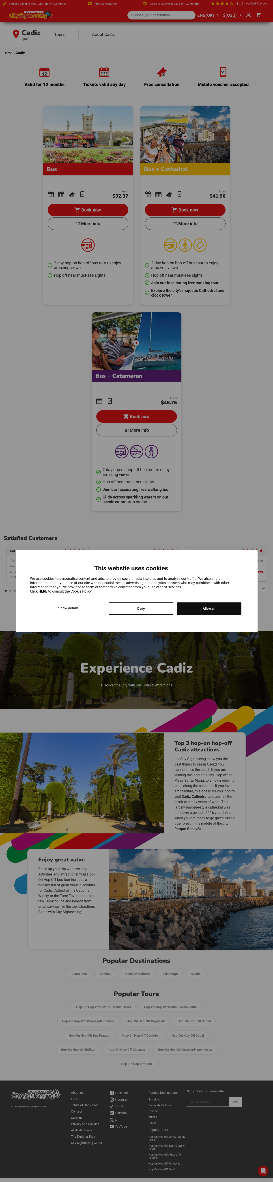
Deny (141, 608)
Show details (68, 608)
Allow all (209, 608)
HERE (43, 591)
